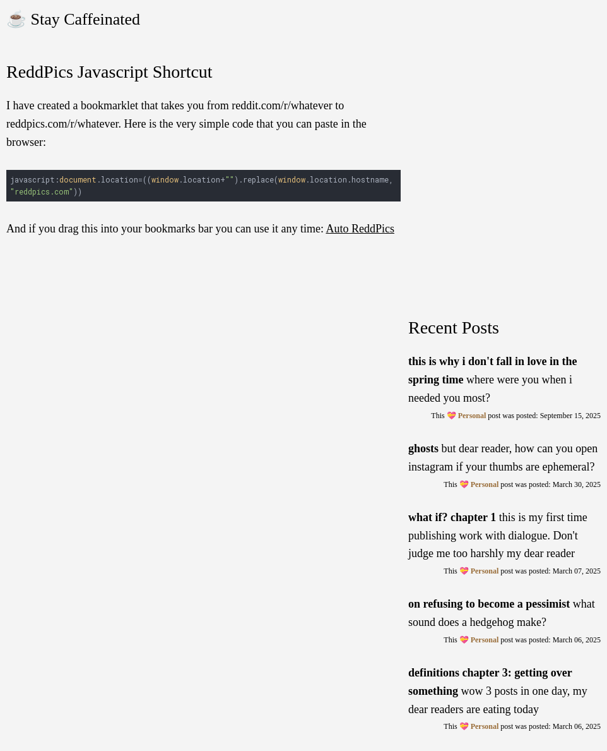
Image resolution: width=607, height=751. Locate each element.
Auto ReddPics (360, 228)
